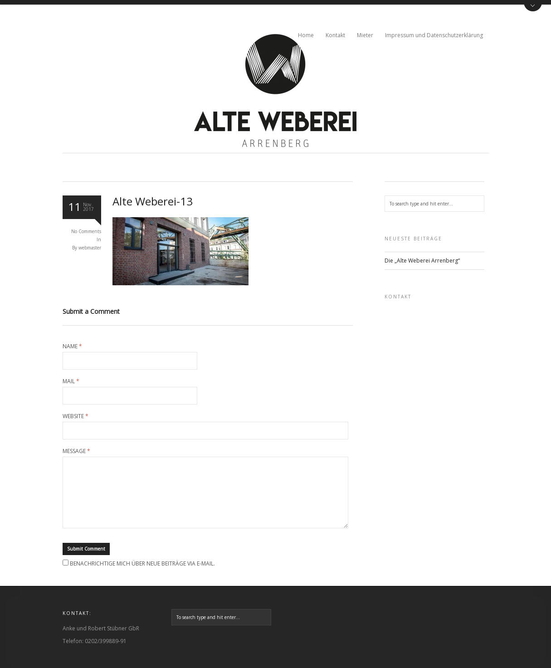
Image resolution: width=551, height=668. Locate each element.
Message (76, 451)
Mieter (365, 35)
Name (72, 346)
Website (75, 416)
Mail (71, 381)
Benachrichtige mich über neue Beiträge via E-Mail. (142, 563)
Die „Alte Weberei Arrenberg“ (422, 260)
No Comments (86, 231)
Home (306, 35)
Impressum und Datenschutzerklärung (434, 35)
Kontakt (335, 35)
